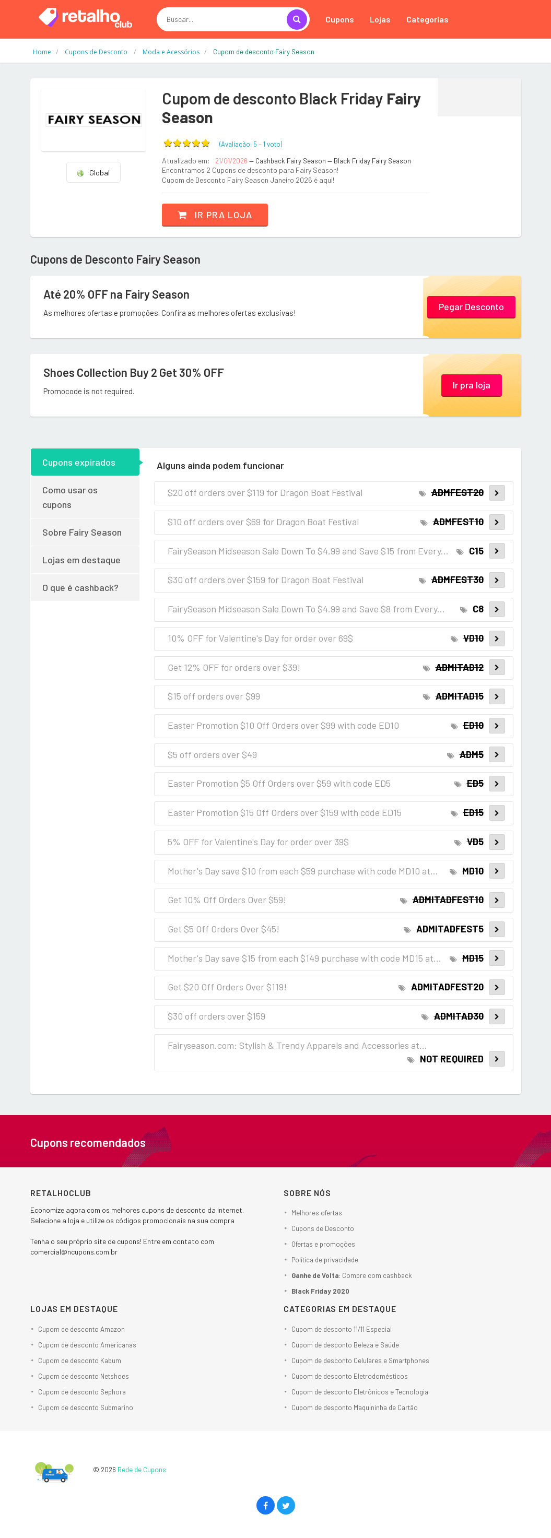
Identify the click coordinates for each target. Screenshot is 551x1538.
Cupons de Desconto (322, 1228)
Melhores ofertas (316, 1213)
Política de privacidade (324, 1260)
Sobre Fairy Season (82, 532)
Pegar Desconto (471, 306)
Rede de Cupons (142, 1469)
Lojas (380, 19)
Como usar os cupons (70, 497)
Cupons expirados (78, 462)
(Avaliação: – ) (250, 144)
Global (93, 172)
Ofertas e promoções (323, 1244)
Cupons (339, 19)
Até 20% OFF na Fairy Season (116, 294)
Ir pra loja (215, 214)
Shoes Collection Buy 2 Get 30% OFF (133, 372)
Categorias (427, 19)
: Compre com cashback (351, 1275)
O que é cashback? (80, 587)
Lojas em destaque (81, 559)
